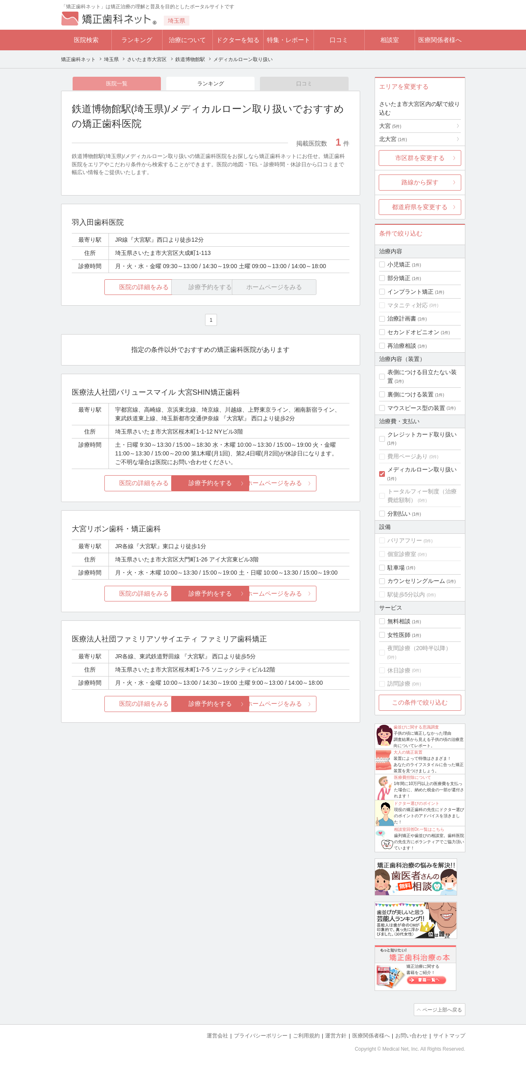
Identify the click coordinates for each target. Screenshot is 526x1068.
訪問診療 (398, 683)
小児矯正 (398, 264)
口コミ (339, 39)
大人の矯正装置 (408, 752)
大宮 (390, 126)
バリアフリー (404, 540)
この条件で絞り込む (420, 702)
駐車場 (396, 567)
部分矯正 (398, 278)
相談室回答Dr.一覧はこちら (419, 829)
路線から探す (420, 182)
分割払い (398, 513)
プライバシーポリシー (261, 1035)
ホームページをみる (303, 483)
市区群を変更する (420, 157)
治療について (187, 39)
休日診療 (398, 670)
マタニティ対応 (407, 305)
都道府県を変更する (420, 206)
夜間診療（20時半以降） (419, 648)
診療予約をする (210, 483)
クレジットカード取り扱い (422, 434)
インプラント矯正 (410, 291)
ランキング (136, 39)
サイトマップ (449, 1035)
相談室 (389, 39)
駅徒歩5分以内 (406, 594)
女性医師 (398, 635)
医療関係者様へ (440, 39)
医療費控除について (412, 777)
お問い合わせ (411, 1035)
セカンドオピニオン (413, 332)
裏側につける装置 (410, 394)
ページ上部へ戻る (442, 1009)
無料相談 (398, 621)
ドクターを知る (237, 39)
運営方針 (336, 1035)
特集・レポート (288, 39)
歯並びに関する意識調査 (416, 727)
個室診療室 (401, 554)
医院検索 (86, 39)
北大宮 (393, 139)
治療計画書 (401, 318)
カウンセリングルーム (416, 581)
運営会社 (217, 1035)
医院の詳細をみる (117, 287)
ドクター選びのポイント (416, 803)
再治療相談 (401, 345)
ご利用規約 (306, 1035)
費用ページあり (407, 456)
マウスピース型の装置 (416, 408)
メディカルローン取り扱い (422, 469)
